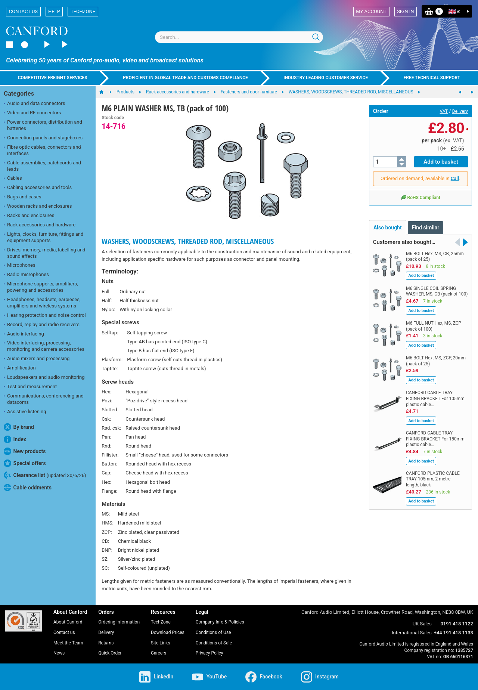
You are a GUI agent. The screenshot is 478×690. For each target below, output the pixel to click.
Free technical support (432, 77)
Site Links (160, 643)
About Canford (68, 622)
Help (54, 11)
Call (455, 178)
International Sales (412, 632)
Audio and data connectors (34, 103)
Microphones (19, 265)
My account (371, 11)
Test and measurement (30, 387)
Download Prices (167, 632)
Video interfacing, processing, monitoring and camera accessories (44, 346)
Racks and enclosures (29, 216)
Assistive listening (25, 412)
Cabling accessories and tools (38, 188)
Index (15, 439)
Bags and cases (22, 197)
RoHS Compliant (420, 197)
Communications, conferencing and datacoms (44, 399)
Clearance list (45, 475)
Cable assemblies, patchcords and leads (42, 166)
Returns (106, 643)
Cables (13, 178)
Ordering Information (119, 622)
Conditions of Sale (214, 643)
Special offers (25, 463)
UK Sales (422, 623)
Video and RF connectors (32, 113)
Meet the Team (68, 643)
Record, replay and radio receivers (42, 325)
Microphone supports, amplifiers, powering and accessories (41, 287)
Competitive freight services (52, 77)
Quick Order (109, 653)
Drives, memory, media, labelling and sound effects (44, 253)
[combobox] (239, 37)
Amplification (20, 368)
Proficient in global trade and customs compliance (185, 77)
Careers (158, 653)
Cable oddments (28, 487)
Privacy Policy (209, 653)
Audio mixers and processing (36, 359)
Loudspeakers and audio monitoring (44, 377)
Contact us (23, 11)
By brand (19, 427)
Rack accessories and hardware (39, 225)
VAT (444, 111)
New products (25, 451)
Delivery (460, 111)
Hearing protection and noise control (45, 315)
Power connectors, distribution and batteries (43, 125)
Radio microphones (26, 275)
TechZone (83, 11)
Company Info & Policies (220, 622)
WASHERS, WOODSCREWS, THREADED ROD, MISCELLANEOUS (188, 241)
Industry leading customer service (325, 77)
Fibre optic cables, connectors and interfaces (42, 150)
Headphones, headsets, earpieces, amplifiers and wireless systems (42, 303)
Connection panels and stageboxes (43, 138)
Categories (19, 93)
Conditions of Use (213, 632)
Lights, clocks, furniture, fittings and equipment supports (43, 237)
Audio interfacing (24, 334)
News (59, 653)
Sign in (405, 11)
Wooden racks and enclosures (38, 206)
